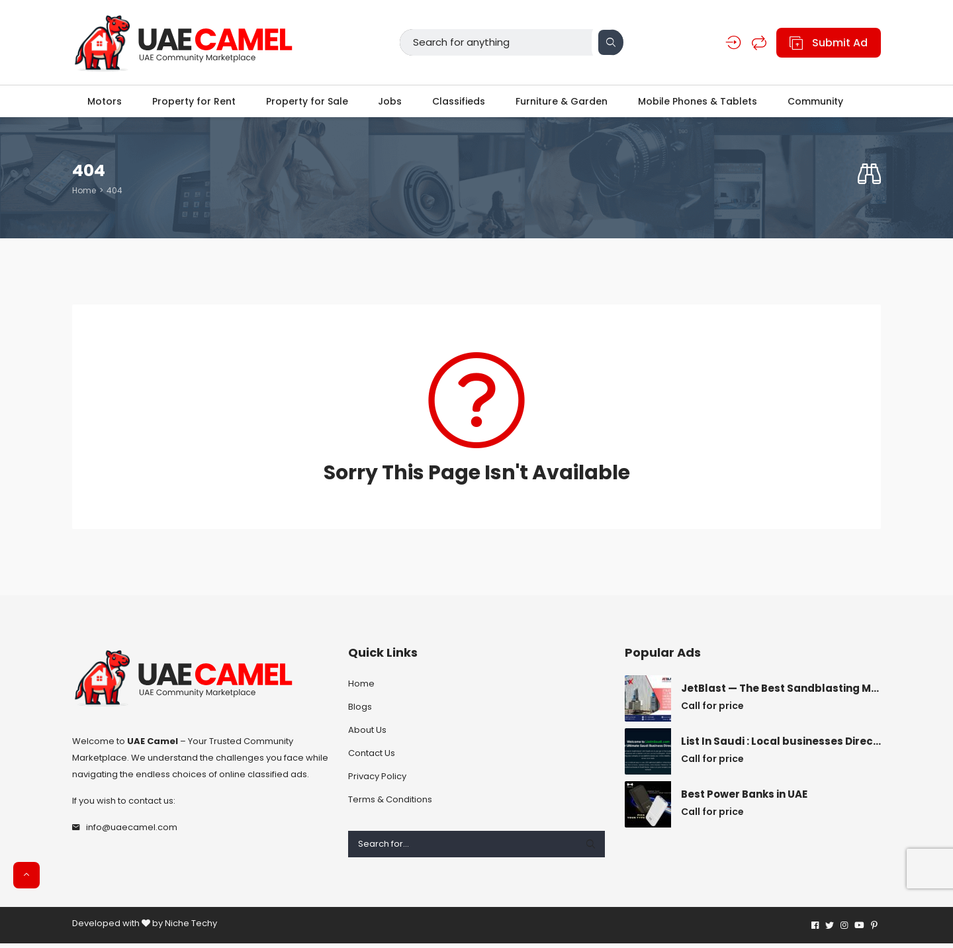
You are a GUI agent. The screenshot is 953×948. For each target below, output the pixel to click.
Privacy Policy (377, 781)
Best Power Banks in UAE (744, 799)
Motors (101, 103)
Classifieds (459, 103)
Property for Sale (306, 103)
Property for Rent (191, 103)
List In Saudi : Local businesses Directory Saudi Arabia (781, 746)
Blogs (360, 711)
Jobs (390, 103)
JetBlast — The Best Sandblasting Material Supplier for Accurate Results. (781, 693)
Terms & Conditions (390, 804)
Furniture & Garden (564, 103)
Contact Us (371, 757)
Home (84, 195)
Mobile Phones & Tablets (700, 103)
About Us (367, 734)
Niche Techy (191, 928)
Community (820, 103)
